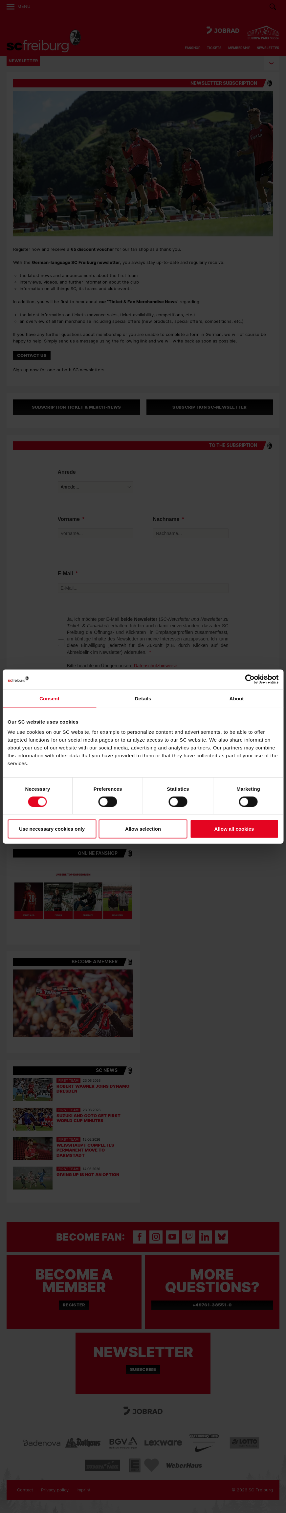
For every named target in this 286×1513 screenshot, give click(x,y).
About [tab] (237, 698)
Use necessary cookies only (52, 829)
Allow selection (143, 829)
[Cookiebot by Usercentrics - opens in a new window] (249, 679)
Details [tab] (143, 698)
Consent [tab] (49, 698)
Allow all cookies (234, 829)
